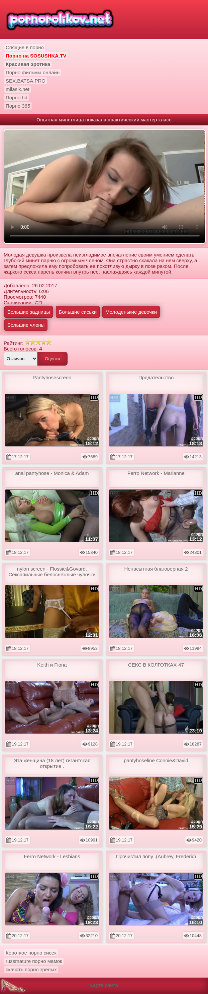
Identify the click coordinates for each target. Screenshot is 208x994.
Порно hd (16, 97)
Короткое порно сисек (31, 953)
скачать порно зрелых (31, 969)
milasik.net (17, 89)
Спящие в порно (25, 47)
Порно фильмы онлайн (33, 72)
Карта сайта (104, 985)
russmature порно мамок (34, 961)
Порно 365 (18, 106)
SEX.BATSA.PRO (25, 81)
